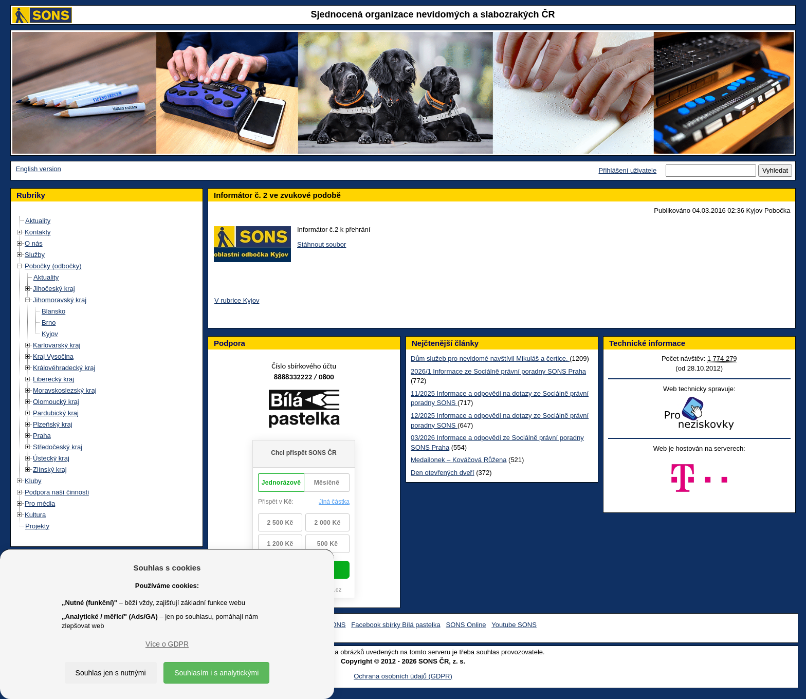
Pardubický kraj (56, 413)
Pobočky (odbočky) (53, 266)
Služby (35, 255)
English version (38, 169)
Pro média (40, 503)
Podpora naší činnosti (57, 492)
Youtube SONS (514, 625)
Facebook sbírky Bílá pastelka (395, 625)
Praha (42, 435)
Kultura (35, 515)
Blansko (53, 311)
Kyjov (50, 334)
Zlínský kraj (50, 469)
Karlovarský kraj (56, 345)
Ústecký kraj (51, 458)
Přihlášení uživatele (627, 170)
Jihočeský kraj (54, 288)
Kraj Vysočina (53, 356)
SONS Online (466, 625)
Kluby (33, 481)
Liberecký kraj (53, 379)
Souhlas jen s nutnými (111, 673)
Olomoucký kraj (56, 402)
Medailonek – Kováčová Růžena (458, 460)
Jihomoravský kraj (59, 300)
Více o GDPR (167, 644)
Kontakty (38, 232)
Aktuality (37, 221)
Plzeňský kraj (52, 424)
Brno (49, 322)
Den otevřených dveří (442, 472)
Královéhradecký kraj (64, 368)
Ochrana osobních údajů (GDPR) (403, 676)
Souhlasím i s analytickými (216, 673)
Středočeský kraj (57, 447)
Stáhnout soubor (321, 244)
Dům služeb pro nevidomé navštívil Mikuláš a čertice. (490, 358)
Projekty (37, 526)
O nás (34, 243)
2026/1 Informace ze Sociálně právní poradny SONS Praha (498, 371)
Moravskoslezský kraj (65, 390)
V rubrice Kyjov (236, 300)
